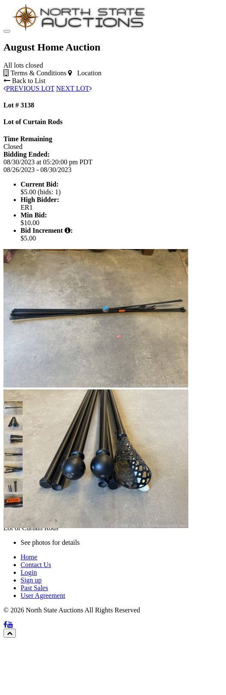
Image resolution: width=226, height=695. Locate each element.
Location (84, 73)
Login (29, 572)
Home (29, 557)
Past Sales (34, 587)
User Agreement (43, 595)
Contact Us (36, 564)
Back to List (24, 80)
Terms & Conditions (34, 73)
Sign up (31, 580)
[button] (11, 408)
